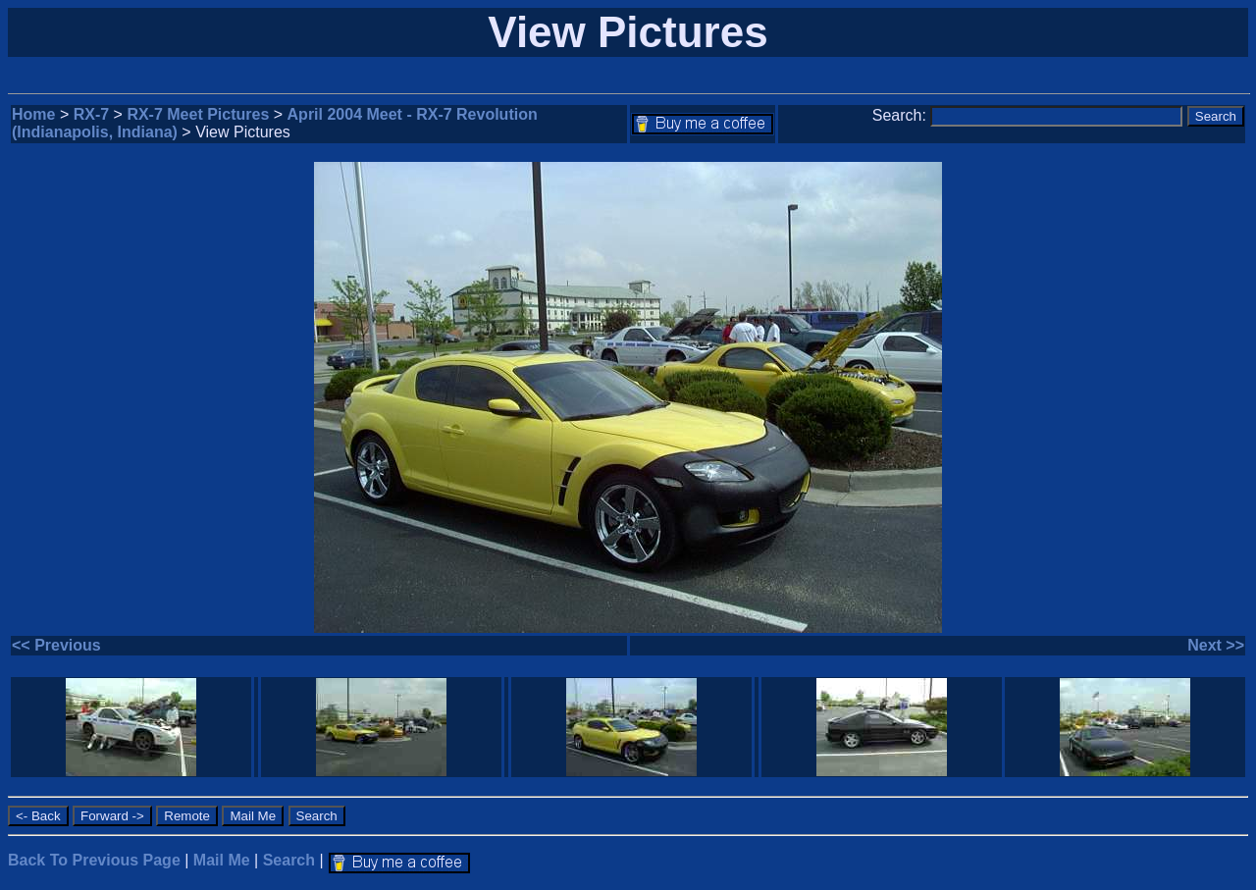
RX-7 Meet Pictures (198, 114)
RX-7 (91, 114)
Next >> (1215, 645)
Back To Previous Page (94, 860)
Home (33, 114)
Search (289, 860)
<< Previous (56, 645)
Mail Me (221, 860)
